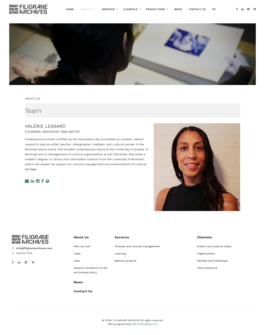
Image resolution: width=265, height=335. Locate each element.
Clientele (130, 9)
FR (213, 9)
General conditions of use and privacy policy (90, 270)
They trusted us (207, 267)
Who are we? (82, 246)
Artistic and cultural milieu (214, 246)
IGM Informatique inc (144, 323)
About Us (87, 9)
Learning (120, 253)
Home (70, 9)
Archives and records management (137, 246)
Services (108, 9)
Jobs (77, 260)
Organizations (206, 253)
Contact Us (197, 9)
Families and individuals (212, 260)
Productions (155, 9)
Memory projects (125, 260)
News (178, 9)
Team (77, 253)
